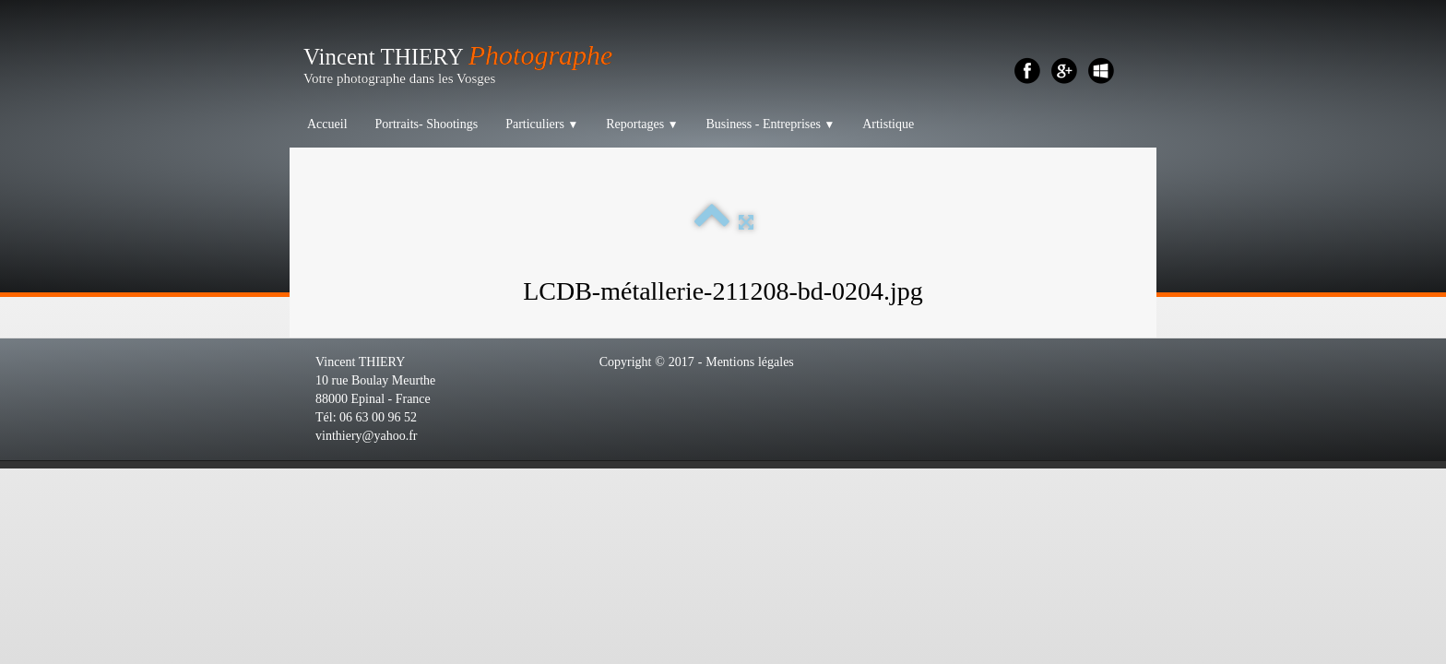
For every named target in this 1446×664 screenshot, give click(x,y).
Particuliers (541, 124)
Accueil (327, 124)
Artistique (888, 124)
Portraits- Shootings (427, 124)
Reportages (642, 124)
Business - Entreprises (770, 124)
